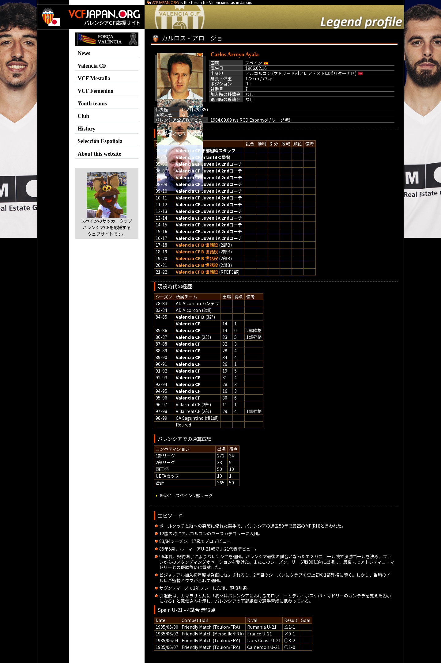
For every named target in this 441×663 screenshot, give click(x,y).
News (84, 53)
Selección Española (100, 141)
